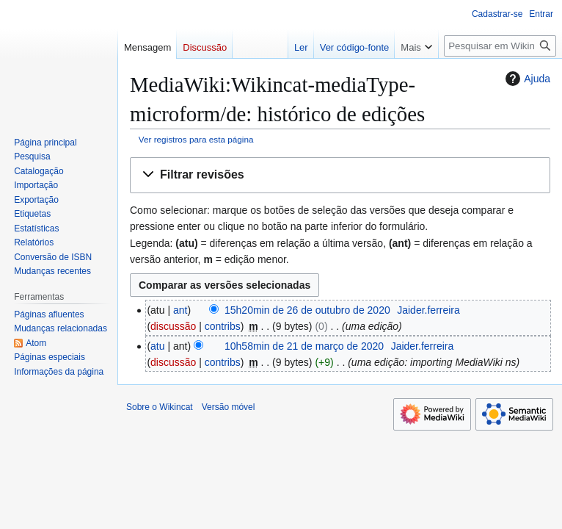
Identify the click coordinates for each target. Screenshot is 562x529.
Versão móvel (228, 407)
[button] (340, 175)
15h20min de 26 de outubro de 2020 (307, 310)
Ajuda (526, 78)
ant (180, 310)
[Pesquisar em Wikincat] (500, 46)
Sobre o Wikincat (159, 407)
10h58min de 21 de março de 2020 (304, 346)
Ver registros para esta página (196, 139)
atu (157, 346)
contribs (223, 326)
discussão (173, 326)
